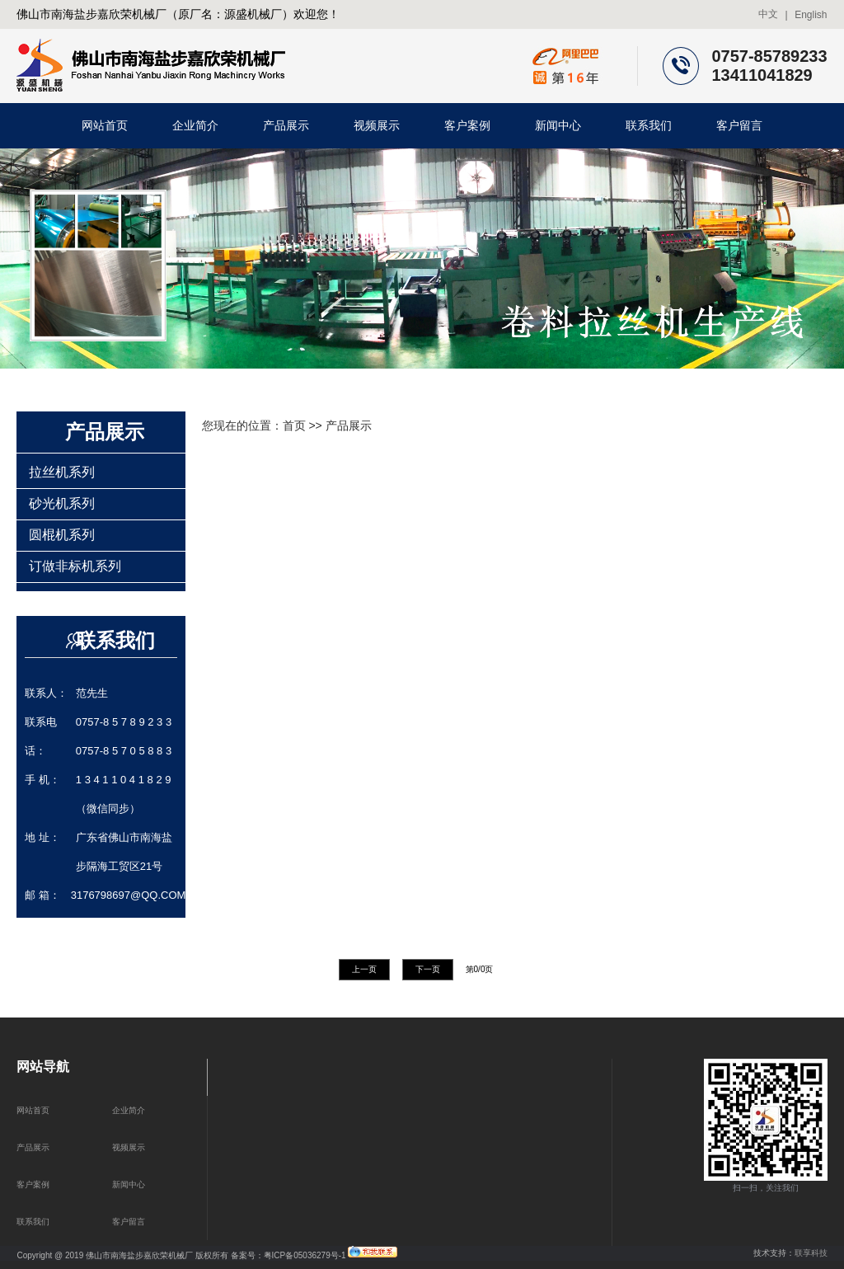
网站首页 (105, 125)
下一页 (427, 969)
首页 (294, 425)
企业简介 (195, 125)
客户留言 (739, 125)
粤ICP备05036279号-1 (305, 1254)
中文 (768, 14)
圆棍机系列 (62, 535)
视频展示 (377, 125)
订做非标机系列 (75, 566)
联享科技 (811, 1252)
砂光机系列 (62, 503)
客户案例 (467, 125)
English (811, 15)
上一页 (364, 969)
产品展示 (286, 125)
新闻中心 (558, 125)
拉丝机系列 (62, 472)
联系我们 (649, 125)
